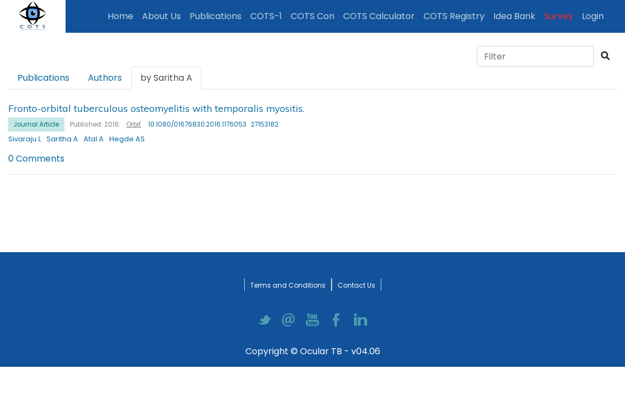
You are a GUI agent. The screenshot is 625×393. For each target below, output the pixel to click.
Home (123, 15)
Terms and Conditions (288, 285)
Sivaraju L (24, 139)
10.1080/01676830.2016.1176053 (197, 124)
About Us (161, 16)
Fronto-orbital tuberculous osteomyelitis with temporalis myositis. (156, 108)
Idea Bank (514, 16)
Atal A (94, 139)
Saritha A (62, 139)
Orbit (133, 124)
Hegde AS (127, 139)
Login (595, 15)
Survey (558, 16)
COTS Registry (454, 16)
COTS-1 (266, 16)
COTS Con (312, 16)
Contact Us (356, 285)
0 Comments (36, 158)
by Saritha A (166, 78)
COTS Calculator (379, 16)
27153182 (265, 124)
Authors (105, 78)
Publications (218, 15)
